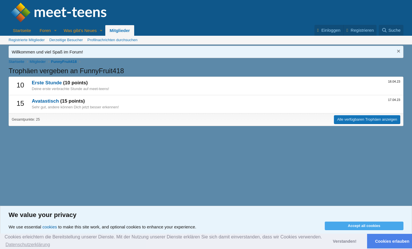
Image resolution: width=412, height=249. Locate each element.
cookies (49, 226)
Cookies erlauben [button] (392, 241)
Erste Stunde (47, 82)
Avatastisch (45, 101)
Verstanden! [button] (344, 241)
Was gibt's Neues (80, 30)
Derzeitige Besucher (66, 40)
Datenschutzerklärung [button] (27, 244)
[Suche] (391, 30)
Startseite (22, 30)
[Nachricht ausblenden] (397, 52)
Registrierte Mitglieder (27, 40)
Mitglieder (120, 30)
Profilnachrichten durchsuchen (113, 40)
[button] (55, 30)
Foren (45, 30)
